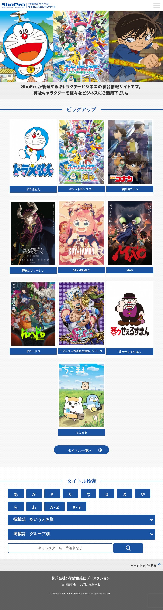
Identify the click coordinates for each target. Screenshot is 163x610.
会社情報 (69, 584)
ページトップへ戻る (143, 565)
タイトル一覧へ (85, 449)
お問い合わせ (90, 584)
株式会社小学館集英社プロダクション (81, 577)
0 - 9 (77, 507)
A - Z (54, 507)
